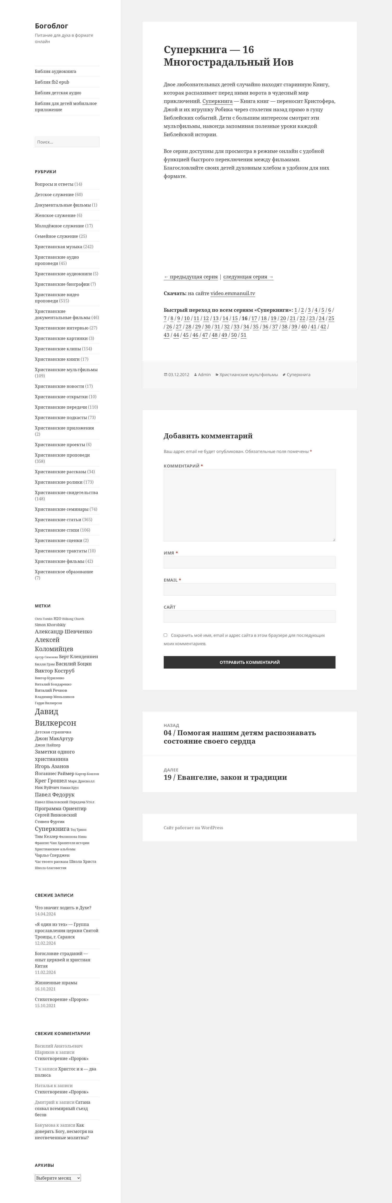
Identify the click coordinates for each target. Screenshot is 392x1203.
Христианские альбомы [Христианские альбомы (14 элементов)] (55, 849)
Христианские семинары (61, 509)
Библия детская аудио (58, 93)
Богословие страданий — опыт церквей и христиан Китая (62, 960)
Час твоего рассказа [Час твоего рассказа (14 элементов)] (51, 861)
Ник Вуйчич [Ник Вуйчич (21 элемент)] (47, 787)
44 (176, 335)
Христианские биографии (62, 284)
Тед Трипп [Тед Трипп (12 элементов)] (78, 830)
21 (293, 318)
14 (225, 318)
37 (275, 326)
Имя (171, 553)
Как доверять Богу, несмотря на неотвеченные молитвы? (64, 1131)
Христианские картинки (61, 338)
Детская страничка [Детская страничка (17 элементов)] (53, 732)
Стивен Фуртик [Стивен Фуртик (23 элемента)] (50, 821)
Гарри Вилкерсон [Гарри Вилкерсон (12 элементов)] (48, 703)
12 (206, 318)
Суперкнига (218, 101)
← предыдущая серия (191, 276)
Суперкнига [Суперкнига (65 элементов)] (52, 828)
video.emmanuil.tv (233, 293)
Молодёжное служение (59, 226)
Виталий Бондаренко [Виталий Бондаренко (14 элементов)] (53, 684)
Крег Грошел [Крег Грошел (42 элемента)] (51, 780)
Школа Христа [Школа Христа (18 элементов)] (82, 861)
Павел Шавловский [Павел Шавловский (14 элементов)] (51, 802)
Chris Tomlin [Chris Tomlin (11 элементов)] (44, 619)
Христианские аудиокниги (63, 274)
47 (205, 335)
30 (208, 326)
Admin (204, 374)
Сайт (170, 607)
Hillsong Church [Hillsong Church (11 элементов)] (73, 619)
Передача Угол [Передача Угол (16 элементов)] (81, 802)
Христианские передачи (61, 407)
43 (166, 335)
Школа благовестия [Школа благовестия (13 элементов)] (50, 868)
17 (254, 318)
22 (302, 318)
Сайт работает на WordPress (193, 828)
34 (246, 326)
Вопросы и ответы (54, 184)
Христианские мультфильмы (66, 369)
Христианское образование (64, 572)
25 (331, 318)
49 (224, 335)
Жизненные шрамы (56, 983)
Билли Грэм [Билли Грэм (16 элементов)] (45, 664)
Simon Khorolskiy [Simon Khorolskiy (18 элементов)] (50, 624)
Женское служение (55, 215)
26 (169, 326)
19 (273, 318)
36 (265, 326)
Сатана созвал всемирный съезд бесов (62, 1108)
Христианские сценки (58, 540)
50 (234, 335)
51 (243, 335)
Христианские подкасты (61, 417)
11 (196, 318)
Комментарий (183, 466)
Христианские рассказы (60, 472)
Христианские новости (59, 386)
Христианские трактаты (61, 551)
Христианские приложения (64, 428)
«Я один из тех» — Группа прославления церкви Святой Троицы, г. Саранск (66, 930)
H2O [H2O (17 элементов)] (57, 618)
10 (187, 318)
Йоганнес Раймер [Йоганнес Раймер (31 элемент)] (54, 773)
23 (312, 318)
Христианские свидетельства (66, 492)
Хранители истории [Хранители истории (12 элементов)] (73, 843)
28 (188, 326)
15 (235, 318)
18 (264, 318)
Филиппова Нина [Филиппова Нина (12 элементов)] (73, 837)
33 (236, 326)
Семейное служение (56, 236)
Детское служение (54, 194)
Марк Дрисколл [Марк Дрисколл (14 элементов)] (81, 781)
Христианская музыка (58, 247)
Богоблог (51, 25)
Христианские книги (57, 359)
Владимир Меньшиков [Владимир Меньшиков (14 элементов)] (54, 696)
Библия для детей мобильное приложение (66, 107)
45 (186, 335)
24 (322, 318)
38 (285, 326)
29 (198, 326)
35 (256, 326)
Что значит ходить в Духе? (63, 908)
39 (294, 326)
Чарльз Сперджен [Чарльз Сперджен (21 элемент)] (52, 855)
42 (323, 326)
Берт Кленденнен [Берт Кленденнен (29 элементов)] (78, 656)
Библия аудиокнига (55, 71)
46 (195, 335)
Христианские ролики (59, 482)
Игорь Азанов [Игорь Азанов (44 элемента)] (52, 766)
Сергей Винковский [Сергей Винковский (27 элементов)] (56, 815)
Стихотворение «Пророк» (61, 999)
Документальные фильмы (63, 205)
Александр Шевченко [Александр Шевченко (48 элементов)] (63, 631)
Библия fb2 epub (52, 82)
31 (217, 326)
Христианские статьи (58, 519)
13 (216, 318)
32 (227, 326)
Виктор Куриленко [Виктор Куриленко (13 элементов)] (49, 678)
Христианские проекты (60, 444)
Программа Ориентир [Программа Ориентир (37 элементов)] (60, 808)
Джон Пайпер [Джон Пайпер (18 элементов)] (48, 745)
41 (314, 326)
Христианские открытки (61, 397)
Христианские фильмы (59, 561)
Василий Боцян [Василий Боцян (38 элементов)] (74, 663)
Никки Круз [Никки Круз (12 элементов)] (69, 788)
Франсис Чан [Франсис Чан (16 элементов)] (46, 842)
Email (172, 580)
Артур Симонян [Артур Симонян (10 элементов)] (46, 657)
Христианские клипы (58, 349)
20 (283, 318)
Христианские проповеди (62, 455)
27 (179, 326)
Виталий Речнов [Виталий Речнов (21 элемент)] (51, 690)
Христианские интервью (61, 328)
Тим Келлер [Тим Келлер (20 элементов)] (46, 836)
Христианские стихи (57, 530)
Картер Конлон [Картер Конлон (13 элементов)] (87, 774)
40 (304, 326)
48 (215, 335)
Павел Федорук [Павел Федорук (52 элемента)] (54, 794)
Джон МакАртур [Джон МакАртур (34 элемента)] (54, 738)
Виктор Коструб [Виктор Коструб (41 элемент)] (54, 670)
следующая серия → (248, 276)
